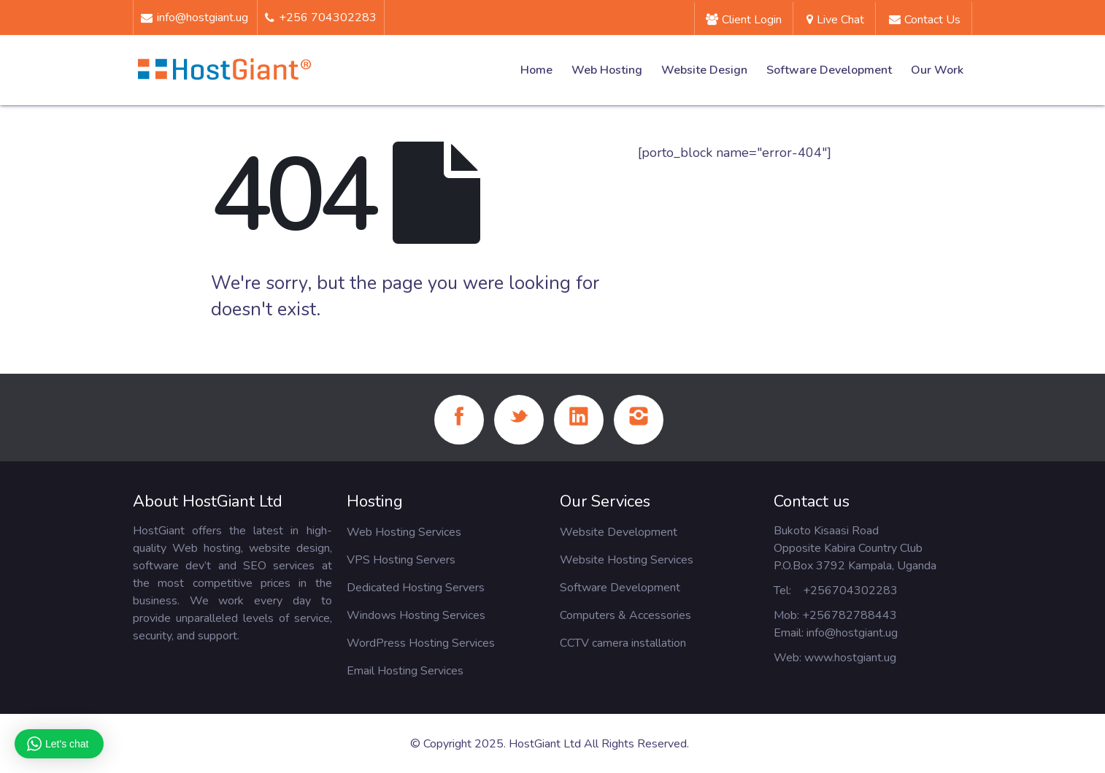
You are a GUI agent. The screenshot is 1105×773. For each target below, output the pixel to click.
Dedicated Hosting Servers (416, 588)
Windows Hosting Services (416, 615)
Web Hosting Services (404, 532)
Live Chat (835, 20)
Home (536, 70)
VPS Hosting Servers (401, 560)
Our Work (937, 70)
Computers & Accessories (625, 615)
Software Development (829, 70)
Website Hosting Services (626, 560)
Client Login (744, 20)
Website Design (704, 70)
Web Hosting (606, 70)
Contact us (924, 20)
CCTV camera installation (623, 643)
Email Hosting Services (405, 671)
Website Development (618, 532)
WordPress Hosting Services (421, 643)
